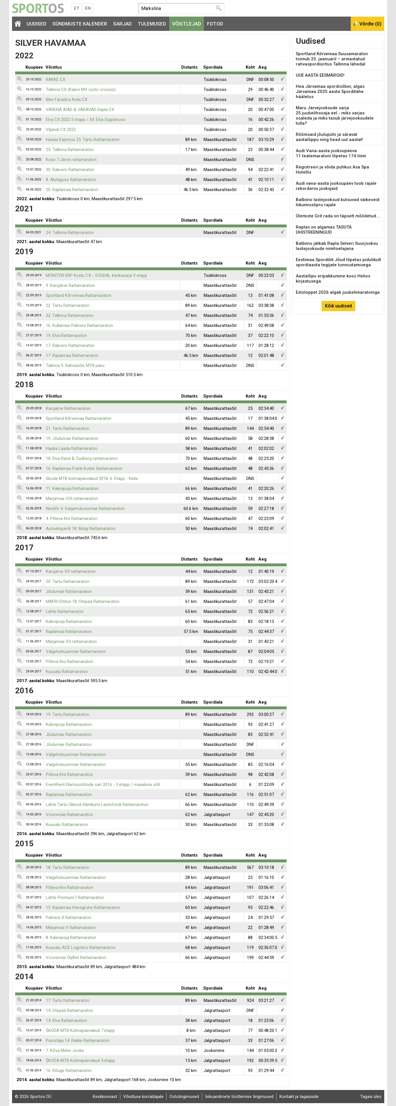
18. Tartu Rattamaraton (67, 867)
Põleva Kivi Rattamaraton (69, 661)
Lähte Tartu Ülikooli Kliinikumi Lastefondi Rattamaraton (97, 804)
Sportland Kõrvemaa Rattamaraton (78, 295)
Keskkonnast (105, 1096)
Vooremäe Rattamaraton (69, 814)
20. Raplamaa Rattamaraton (72, 189)
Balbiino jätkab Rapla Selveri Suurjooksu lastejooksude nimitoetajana (337, 246)
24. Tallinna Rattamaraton (70, 232)
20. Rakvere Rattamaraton (70, 169)
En (88, 8)
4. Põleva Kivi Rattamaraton (71, 518)
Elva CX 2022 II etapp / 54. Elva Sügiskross (85, 119)
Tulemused (152, 24)
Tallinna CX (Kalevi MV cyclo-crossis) (81, 89)
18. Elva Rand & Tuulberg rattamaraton (82, 458)
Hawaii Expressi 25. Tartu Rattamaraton (83, 139)
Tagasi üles (370, 1096)
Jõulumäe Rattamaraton (69, 591)
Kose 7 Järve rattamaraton (71, 159)
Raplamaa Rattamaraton (69, 631)
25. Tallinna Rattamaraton (70, 149)
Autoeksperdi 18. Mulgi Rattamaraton (80, 528)
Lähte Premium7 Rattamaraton (75, 897)
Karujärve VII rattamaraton (71, 571)
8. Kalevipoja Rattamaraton (71, 937)
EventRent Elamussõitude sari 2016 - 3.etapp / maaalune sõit (103, 784)
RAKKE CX (55, 79)
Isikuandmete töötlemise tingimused (239, 1096)
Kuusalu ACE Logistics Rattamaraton (80, 947)
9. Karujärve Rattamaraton (70, 285)
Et (76, 8)
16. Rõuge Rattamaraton (69, 1070)
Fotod (215, 24)
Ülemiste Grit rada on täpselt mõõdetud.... (338, 216)
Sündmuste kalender (79, 24)
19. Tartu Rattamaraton (67, 714)
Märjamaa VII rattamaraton (71, 641)
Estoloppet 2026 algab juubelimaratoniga (338, 292)
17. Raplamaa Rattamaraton (72, 355)
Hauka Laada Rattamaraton (71, 448)
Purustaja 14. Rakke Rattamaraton (78, 1040)
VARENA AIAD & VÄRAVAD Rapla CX (80, 109)
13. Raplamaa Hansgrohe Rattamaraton (83, 907)
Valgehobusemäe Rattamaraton (76, 651)
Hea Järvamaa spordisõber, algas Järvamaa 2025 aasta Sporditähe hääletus (330, 91)
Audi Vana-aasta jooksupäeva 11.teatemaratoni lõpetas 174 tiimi (331, 153)
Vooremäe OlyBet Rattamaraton (76, 957)
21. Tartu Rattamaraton (67, 428)
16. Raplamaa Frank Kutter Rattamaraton (84, 468)
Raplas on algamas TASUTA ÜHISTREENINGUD (324, 230)
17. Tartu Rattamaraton (67, 1000)
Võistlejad (186, 24)
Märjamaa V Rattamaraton (71, 927)
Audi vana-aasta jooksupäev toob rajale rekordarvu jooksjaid (336, 186)
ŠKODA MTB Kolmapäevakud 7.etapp (80, 1030)
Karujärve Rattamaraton (68, 408)
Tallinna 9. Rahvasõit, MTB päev (75, 365)
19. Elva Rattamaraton (66, 335)
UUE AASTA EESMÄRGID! (320, 75)
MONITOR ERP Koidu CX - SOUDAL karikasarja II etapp (96, 275)
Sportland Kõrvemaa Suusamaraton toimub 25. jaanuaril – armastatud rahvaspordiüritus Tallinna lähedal (332, 59)
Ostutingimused (184, 1096)
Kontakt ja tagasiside (299, 1096)
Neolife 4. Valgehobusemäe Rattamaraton (85, 508)
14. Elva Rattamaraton (66, 1020)
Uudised (36, 24)
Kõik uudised (338, 306)
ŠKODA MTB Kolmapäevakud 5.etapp (80, 1060)
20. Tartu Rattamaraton (67, 581)
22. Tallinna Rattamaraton (70, 315)
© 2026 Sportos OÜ (33, 1096)
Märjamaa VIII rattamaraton (72, 498)
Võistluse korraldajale (143, 1096)
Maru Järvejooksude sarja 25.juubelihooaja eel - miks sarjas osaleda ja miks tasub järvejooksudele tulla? (335, 115)
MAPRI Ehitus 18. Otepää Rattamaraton (82, 601)
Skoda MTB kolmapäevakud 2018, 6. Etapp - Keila (92, 478)
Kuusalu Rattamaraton (67, 671)
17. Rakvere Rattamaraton (70, 345)
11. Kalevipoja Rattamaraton (72, 488)
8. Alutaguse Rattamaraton (71, 179)
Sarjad (122, 24)
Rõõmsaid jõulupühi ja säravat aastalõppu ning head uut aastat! (329, 137)
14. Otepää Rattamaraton (69, 1010)
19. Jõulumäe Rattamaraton (72, 438)
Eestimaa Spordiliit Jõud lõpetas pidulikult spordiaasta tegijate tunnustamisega (338, 262)
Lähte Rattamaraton (65, 611)
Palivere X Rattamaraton (68, 917)
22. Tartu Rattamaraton (67, 305)
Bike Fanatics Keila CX (66, 99)
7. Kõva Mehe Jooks (65, 1050)
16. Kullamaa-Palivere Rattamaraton (79, 325)
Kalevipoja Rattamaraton (69, 621)
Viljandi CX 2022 (61, 129)
